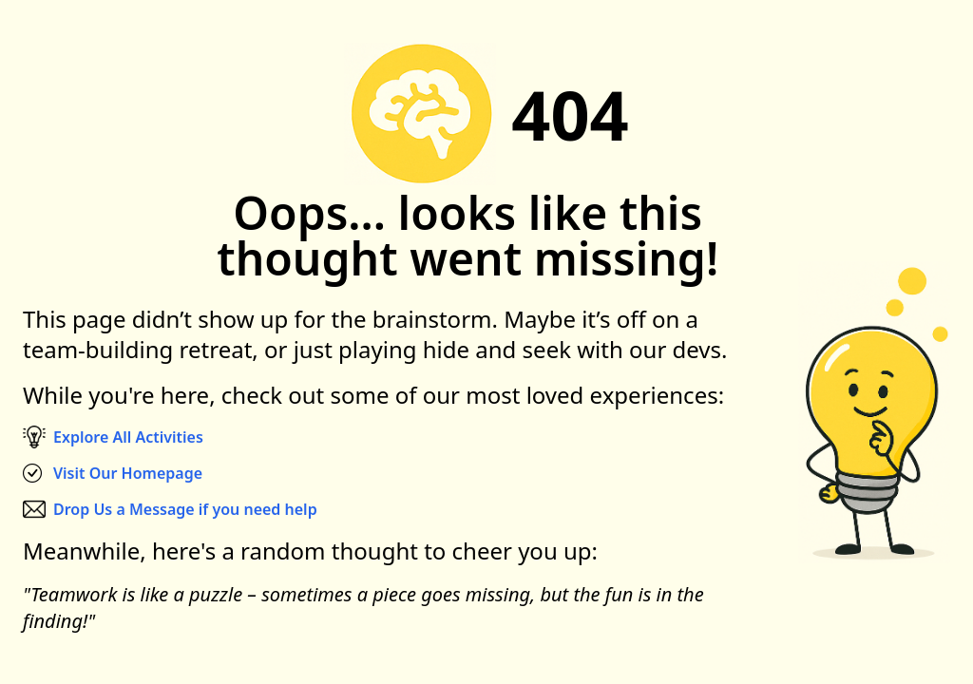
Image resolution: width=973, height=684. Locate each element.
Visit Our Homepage (127, 473)
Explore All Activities (128, 437)
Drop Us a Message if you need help (185, 509)
